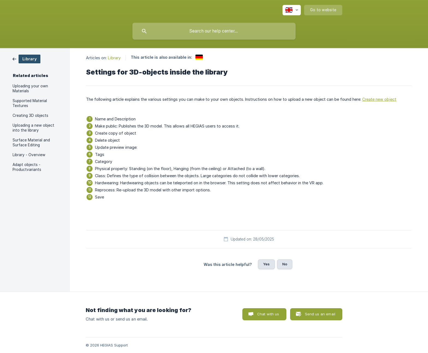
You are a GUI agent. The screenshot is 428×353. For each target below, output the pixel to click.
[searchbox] (214, 31)
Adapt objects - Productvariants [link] (27, 167)
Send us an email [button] (320, 314)
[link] (26, 58)
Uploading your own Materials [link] (30, 88)
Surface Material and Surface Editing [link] (31, 142)
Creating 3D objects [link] (30, 115)
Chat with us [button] (268, 314)
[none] (292, 10)
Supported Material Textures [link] (30, 103)
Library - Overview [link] (29, 155)
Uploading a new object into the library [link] (33, 127)
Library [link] (114, 57)
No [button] (284, 264)
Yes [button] (266, 264)
